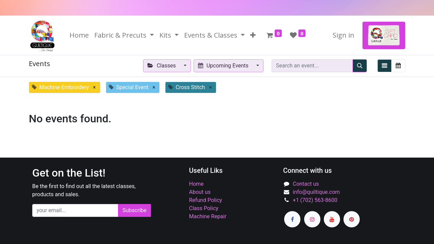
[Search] (360, 65)
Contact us (306, 184)
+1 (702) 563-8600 (315, 200)
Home (196, 184)
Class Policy (203, 208)
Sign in (343, 35)
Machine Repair (207, 216)
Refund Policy (205, 200)
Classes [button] (162, 65)
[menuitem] (79, 35)
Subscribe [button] (134, 210)
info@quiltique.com (316, 192)
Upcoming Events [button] (224, 65)
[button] (253, 35)
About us (200, 192)
